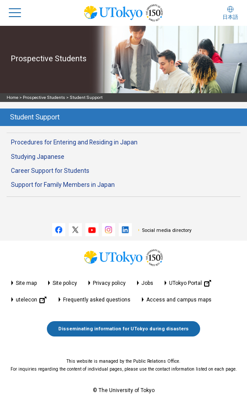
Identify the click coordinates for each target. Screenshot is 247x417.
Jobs (147, 283)
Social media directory (166, 230)
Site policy (65, 283)
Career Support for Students (50, 170)
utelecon (31, 300)
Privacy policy (109, 283)
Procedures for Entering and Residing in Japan (74, 142)
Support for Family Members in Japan (63, 184)
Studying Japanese (37, 156)
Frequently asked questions (97, 299)
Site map (26, 283)
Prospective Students (44, 97)
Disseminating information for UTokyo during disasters (123, 329)
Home (12, 97)
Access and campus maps (179, 299)
